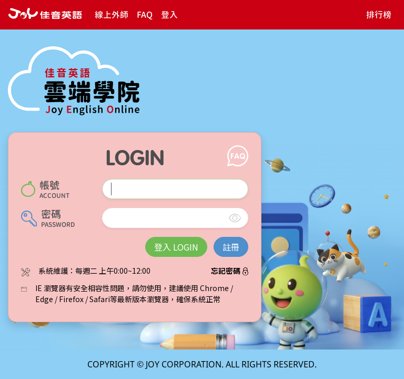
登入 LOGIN (176, 247)
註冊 (231, 247)
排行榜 (378, 15)
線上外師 (111, 15)
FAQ (145, 15)
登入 (169, 15)
